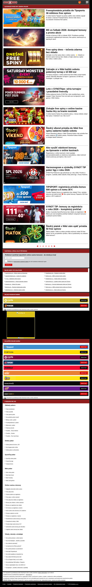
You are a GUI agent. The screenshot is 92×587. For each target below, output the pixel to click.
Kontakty (9, 584)
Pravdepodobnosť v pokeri (12, 422)
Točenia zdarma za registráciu (13, 494)
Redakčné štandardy (18, 584)
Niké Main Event (10, 475)
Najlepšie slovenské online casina (14, 489)
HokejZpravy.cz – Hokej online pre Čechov (55, 290)
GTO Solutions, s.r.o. (73, 584)
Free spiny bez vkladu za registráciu (14, 499)
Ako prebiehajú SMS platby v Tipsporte (15, 562)
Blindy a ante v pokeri (11, 419)
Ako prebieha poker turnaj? (12, 417)
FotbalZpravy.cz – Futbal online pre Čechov (55, 278)
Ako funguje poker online (12, 447)
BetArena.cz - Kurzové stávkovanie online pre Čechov (58, 284)
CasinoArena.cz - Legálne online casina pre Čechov (57, 281)
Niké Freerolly (9, 477)
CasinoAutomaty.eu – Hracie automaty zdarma (16, 281)
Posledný (55, 246)
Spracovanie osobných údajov (45, 584)
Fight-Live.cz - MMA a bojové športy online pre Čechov (58, 287)
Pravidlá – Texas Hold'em (12, 430)
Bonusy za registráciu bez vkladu (14, 505)
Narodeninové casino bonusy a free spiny (16, 518)
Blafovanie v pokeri (10, 425)
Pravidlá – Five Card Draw (12, 436)
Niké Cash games (10, 480)
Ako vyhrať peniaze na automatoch (14, 548)
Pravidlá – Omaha (10, 433)
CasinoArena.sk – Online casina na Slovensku (16, 273)
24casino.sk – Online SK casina (12, 284)
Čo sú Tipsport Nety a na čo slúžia (14, 559)
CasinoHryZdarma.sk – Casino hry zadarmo (15, 276)
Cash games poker (10, 414)
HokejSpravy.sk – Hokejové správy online (15, 290)
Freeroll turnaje (9, 461)
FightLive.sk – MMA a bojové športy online (55, 276)
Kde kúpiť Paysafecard (11, 551)
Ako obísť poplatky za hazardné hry (14, 554)
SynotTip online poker (11, 458)
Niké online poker (10, 472)
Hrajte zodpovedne (42, 572)
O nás (4, 584)
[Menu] (87, 2)
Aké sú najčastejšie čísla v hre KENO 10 (15, 565)
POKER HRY (15, 6)
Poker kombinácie (10, 409)
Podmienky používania (30, 584)
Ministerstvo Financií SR (18, 580)
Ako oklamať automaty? (11, 543)
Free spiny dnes (10, 491)
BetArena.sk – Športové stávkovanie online (15, 287)
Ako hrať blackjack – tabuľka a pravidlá (15, 540)
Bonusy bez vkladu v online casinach (15, 502)
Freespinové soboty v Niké (12, 521)
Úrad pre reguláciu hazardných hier (32, 580)
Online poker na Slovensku (12, 450)
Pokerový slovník (10, 428)
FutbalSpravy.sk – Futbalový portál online (55, 273)
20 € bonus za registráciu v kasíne (14, 508)
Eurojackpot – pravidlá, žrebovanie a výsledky (17, 567)
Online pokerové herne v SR (13, 444)
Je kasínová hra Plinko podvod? (13, 546)
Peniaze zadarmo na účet (12, 513)
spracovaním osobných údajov (21, 261)
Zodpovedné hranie (46, 580)
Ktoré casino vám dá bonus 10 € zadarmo (16, 510)
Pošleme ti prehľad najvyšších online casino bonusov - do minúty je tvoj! (30, 255)
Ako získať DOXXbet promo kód (13, 556)
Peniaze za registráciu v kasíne (13, 516)
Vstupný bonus (9, 463)
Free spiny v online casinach (13, 497)
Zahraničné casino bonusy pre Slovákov (15, 526)
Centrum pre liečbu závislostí (58, 580)
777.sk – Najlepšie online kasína (13, 278)
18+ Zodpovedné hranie (59, 584)
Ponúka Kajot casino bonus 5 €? (13, 524)
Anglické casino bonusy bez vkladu (14, 529)
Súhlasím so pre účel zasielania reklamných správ (27, 261)
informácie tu (29, 574)
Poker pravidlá (9, 411)
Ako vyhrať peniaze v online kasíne (14, 538)
